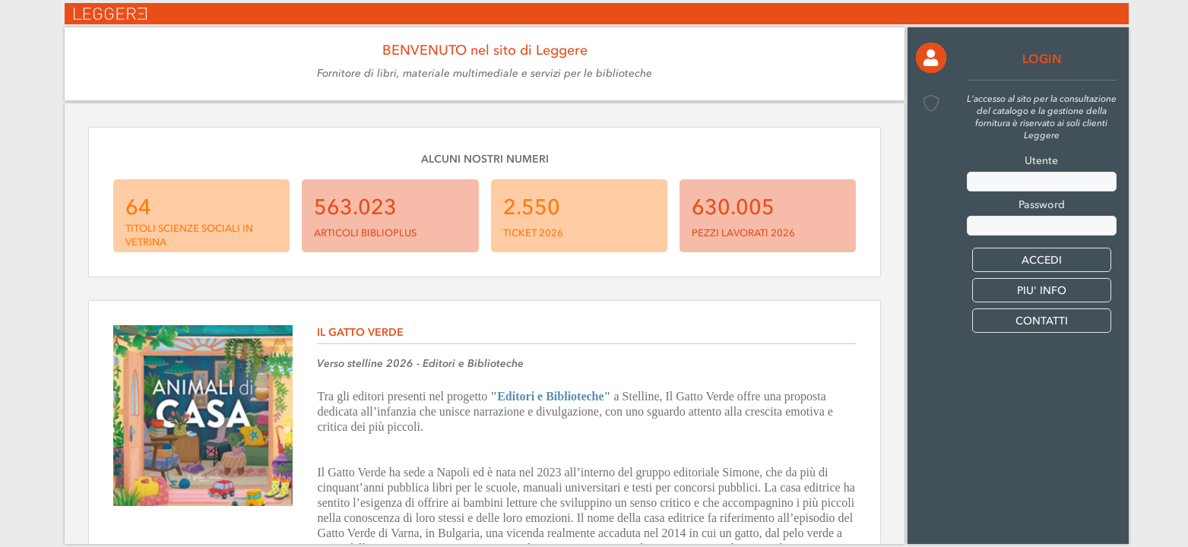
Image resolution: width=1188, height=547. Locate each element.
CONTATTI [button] (1041, 321)
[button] (931, 58)
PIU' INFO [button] (1041, 290)
